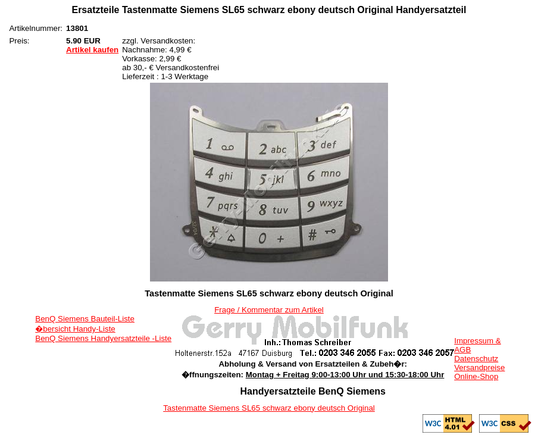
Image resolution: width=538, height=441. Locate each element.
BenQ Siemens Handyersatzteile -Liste (103, 338)
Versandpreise (479, 367)
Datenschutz (476, 358)
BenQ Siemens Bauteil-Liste (84, 318)
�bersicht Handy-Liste (75, 328)
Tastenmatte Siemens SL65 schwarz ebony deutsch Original (269, 408)
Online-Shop (476, 376)
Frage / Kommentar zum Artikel (269, 309)
